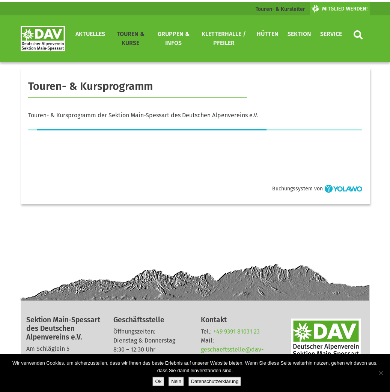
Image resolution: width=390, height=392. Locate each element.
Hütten (268, 33)
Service (331, 33)
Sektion (299, 33)
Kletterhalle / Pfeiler (224, 38)
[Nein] (380, 373)
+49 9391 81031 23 (236, 331)
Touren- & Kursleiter (280, 9)
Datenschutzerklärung (214, 381)
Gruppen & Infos (174, 38)
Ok (158, 381)
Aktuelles (90, 33)
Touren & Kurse (131, 38)
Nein (176, 381)
